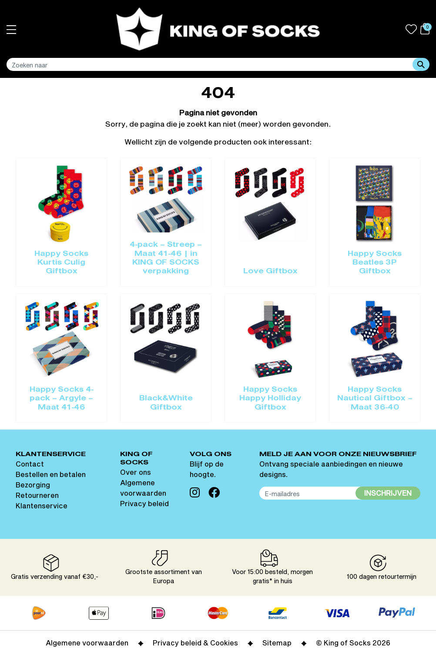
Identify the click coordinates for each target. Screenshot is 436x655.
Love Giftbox (270, 272)
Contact (30, 464)
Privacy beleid (144, 503)
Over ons (135, 472)
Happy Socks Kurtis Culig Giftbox (61, 263)
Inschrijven (388, 493)
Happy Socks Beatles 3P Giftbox (375, 263)
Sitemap (277, 642)
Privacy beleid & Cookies (195, 642)
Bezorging (33, 484)
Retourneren (37, 495)
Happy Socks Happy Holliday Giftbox (270, 399)
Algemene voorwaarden (87, 642)
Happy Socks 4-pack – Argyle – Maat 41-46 (62, 399)
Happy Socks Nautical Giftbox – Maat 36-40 (375, 399)
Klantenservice (41, 505)
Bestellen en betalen (51, 474)
